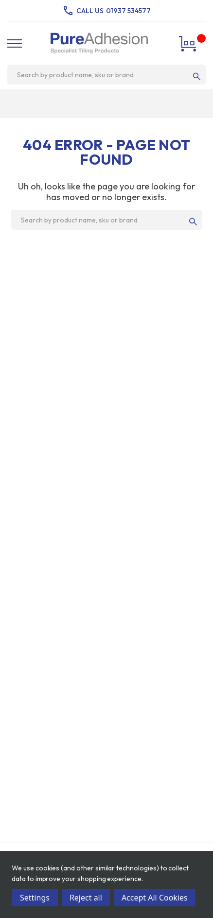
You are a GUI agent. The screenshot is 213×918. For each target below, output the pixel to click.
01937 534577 (128, 10)
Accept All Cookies (155, 897)
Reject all (86, 897)
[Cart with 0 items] (189, 43)
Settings (35, 897)
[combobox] (102, 75)
